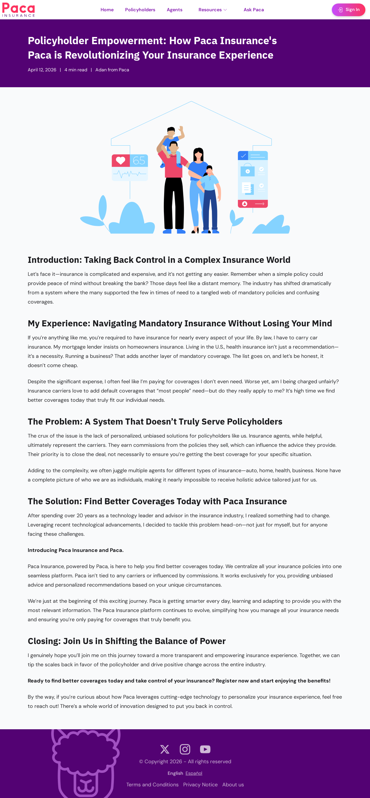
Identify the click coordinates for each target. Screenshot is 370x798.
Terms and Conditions (152, 786)
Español (194, 775)
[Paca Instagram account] (185, 752)
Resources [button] (213, 10)
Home (107, 10)
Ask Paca (254, 10)
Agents (174, 10)
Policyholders (140, 10)
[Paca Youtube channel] (205, 752)
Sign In (349, 10)
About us (233, 786)
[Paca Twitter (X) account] (164, 752)
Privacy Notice (200, 786)
